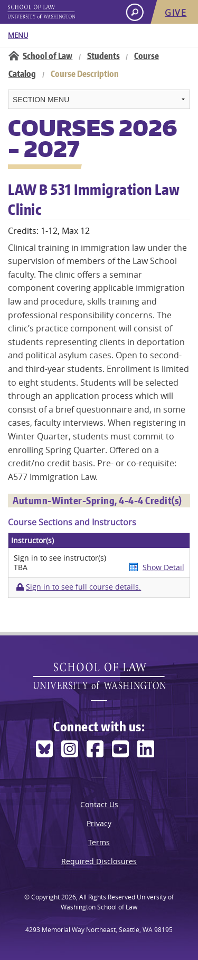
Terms (99, 842)
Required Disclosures (99, 861)
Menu (18, 35)
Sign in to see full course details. (83, 587)
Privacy (99, 823)
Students (103, 56)
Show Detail (163, 567)
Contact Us (99, 804)
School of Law (47, 56)
